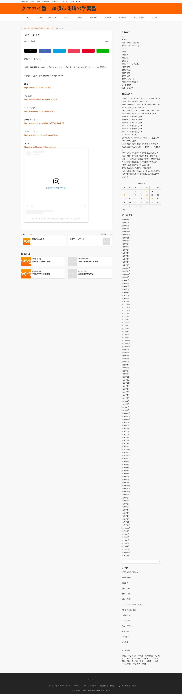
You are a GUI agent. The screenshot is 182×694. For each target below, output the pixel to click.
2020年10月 (126, 419)
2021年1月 (126, 410)
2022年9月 (126, 350)
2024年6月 (126, 286)
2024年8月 (126, 280)
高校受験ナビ (127, 578)
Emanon (107, 690)
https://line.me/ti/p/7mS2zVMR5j (37, 88)
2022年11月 (126, 344)
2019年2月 (126, 480)
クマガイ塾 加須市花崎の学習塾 (58, 8)
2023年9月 (126, 313)
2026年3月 (126, 223)
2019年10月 (126, 455)
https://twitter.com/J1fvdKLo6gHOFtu (39, 111)
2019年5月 (126, 471)
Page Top (91, 679)
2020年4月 (126, 437)
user (107, 41)
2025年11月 (126, 235)
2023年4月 (126, 328)
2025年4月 (126, 256)
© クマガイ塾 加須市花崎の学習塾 (84, 690)
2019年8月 (126, 462)
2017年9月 (126, 531)
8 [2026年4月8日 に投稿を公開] (135, 195)
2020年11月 (126, 416)
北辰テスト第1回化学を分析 (132, 119)
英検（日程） (127, 588)
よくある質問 (127, 85)
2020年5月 (126, 434)
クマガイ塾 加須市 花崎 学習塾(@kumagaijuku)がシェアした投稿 (56, 219)
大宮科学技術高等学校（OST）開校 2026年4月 (140, 156)
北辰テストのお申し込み (131, 64)
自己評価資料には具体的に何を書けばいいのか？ (140, 144)
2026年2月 (126, 226)
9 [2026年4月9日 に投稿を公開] (141, 195)
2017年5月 (126, 543)
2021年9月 (126, 386)
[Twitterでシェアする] (30, 51)
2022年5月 (126, 362)
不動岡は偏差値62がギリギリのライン (136, 165)
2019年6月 (126, 468)
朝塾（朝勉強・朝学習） (131, 43)
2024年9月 (126, 277)
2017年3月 (126, 549)
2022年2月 (126, 371)
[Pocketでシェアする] (74, 51)
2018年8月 (126, 498)
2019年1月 (126, 483)
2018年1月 (126, 519)
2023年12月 (126, 304)
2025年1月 (126, 265)
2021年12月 (126, 377)
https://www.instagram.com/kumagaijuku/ (41, 99)
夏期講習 (125, 58)
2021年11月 (126, 380)
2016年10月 (126, 552)
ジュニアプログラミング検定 (132, 604)
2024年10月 (126, 274)
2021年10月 (126, 383)
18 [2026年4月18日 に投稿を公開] (152, 199)
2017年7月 (126, 537)
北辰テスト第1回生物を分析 (132, 123)
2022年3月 (126, 368)
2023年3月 (126, 332)
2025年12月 (126, 232)
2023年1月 (126, 338)
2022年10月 (126, 347)
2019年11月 (126, 452)
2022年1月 (126, 374)
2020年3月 (126, 440)
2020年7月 (126, 428)
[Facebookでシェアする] (45, 51)
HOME (124, 40)
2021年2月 (126, 407)
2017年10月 (126, 528)
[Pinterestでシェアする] (88, 51)
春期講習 (125, 55)
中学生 (124, 49)
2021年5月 (126, 398)
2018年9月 (126, 495)
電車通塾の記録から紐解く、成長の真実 (136, 168)
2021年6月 (126, 395)
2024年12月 (126, 268)
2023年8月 (126, 316)
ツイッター (126, 621)
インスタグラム (127, 631)
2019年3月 (126, 477)
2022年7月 (126, 356)
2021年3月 (126, 404)
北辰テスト (126, 583)
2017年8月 (126, 534)
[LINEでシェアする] (102, 51)
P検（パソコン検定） (130, 610)
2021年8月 (126, 389)
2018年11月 (126, 489)
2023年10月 (126, 310)
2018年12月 (126, 486)
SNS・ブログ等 (127, 88)
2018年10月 (126, 492)
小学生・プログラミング (131, 46)
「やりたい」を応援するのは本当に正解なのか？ (140, 153)
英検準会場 (126, 67)
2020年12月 (126, 413)
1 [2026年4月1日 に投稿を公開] (135, 191)
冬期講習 (125, 61)
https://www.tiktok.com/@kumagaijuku (40, 147)
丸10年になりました (129, 135)
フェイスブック (127, 626)
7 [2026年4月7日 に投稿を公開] (129, 195)
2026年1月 (126, 229)
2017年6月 (126, 540)
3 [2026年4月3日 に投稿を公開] (146, 191)
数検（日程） (127, 594)
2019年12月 (126, 449)
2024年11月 (126, 271)
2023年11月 (126, 307)
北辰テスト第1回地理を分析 (132, 132)
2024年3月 (126, 295)
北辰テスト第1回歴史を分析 (132, 129)
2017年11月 (126, 525)
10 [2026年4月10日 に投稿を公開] (147, 195)
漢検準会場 (126, 73)
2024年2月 (126, 298)
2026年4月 (126, 220)
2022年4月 (126, 365)
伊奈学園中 (126, 642)
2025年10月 (126, 238)
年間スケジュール (128, 79)
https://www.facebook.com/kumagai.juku (41, 135)
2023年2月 (126, 335)
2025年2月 (126, 262)
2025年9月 (126, 241)
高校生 (124, 52)
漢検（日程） (127, 599)
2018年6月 (126, 504)
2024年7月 (126, 283)
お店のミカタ (127, 615)
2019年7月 (126, 465)
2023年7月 (126, 319)
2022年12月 (126, 341)
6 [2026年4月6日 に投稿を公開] (124, 195)
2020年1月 (126, 446)
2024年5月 (126, 289)
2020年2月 (126, 443)
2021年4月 (126, 401)
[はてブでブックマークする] (59, 51)
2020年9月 (126, 422)
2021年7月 (126, 392)
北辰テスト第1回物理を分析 (132, 117)
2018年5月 (126, 507)
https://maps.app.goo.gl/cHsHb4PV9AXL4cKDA (44, 123)
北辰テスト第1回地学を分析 (132, 126)
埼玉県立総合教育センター (131, 572)
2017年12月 (126, 522)
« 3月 (124, 209)
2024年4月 (126, 292)
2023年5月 (126, 326)
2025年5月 (126, 253)
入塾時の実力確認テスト (131, 82)
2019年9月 (126, 459)
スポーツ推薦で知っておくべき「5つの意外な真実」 (141, 171)
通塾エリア (126, 76)
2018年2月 (126, 516)
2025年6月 (126, 250)
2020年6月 (126, 431)
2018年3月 (126, 513)
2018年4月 (126, 510)
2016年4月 (126, 555)
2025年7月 (126, 247)
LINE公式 (125, 637)
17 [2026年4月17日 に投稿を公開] (147, 199)
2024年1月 (126, 301)
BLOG (124, 37)
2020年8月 (126, 425)
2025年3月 (126, 259)
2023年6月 (126, 322)
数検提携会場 (127, 70)
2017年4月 (126, 546)
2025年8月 (126, 244)
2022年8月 (126, 353)
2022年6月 (126, 359)
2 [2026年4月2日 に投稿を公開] (141, 191)
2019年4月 (126, 474)
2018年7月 (126, 501)
